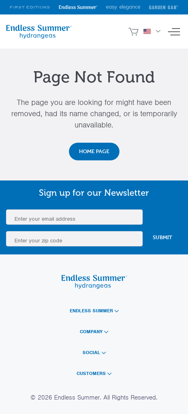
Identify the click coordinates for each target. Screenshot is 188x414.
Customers (94, 373)
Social (94, 352)
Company (94, 331)
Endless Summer (94, 310)
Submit (162, 237)
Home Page (94, 151)
